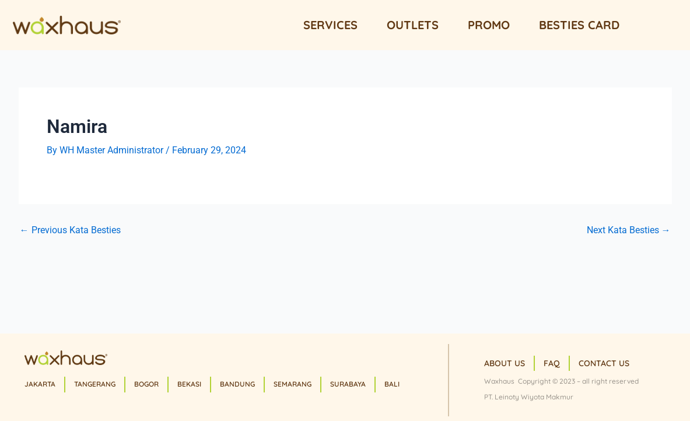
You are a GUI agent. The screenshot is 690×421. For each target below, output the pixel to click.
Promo (489, 24)
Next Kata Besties (629, 230)
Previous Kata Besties (70, 230)
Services (330, 24)
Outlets (413, 24)
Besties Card (579, 24)
